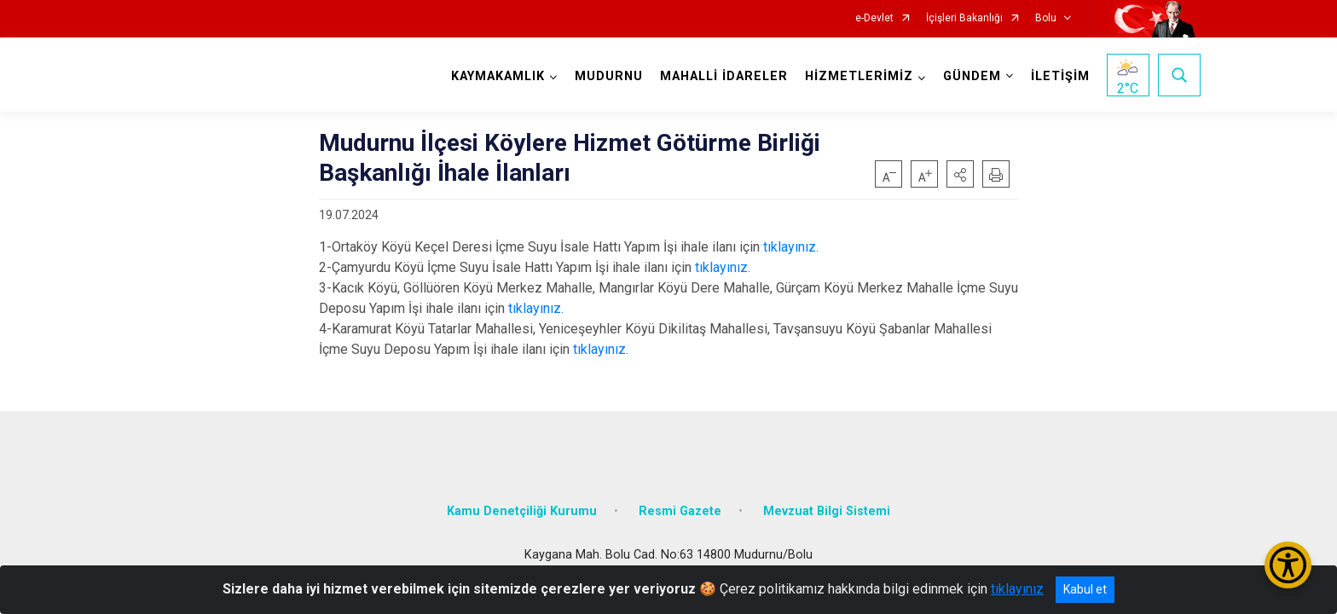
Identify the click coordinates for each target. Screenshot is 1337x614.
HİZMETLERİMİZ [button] (858, 76)
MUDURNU (608, 76)
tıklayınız (1017, 589)
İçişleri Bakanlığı (964, 18)
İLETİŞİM (1059, 76)
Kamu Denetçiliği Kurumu (522, 507)
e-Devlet (874, 18)
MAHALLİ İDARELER (723, 76)
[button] (960, 174)
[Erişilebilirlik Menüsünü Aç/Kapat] (1288, 565)
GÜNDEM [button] (971, 76)
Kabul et (1085, 589)
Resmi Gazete (680, 507)
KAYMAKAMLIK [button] (497, 76)
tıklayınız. (791, 247)
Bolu (1045, 18)
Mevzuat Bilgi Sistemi (826, 507)
